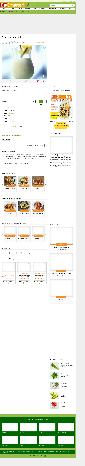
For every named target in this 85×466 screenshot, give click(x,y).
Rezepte (13, 8)
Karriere (10, 451)
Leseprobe (52, 121)
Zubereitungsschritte (8, 151)
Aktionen (63, 8)
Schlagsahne (11, 121)
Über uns (5, 451)
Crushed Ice (11, 108)
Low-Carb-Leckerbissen (61, 247)
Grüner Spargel (65, 363)
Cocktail (19, 253)
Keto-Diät (38, 188)
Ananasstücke (12, 126)
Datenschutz (34, 451)
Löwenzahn (64, 393)
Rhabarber (63, 403)
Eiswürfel (10, 124)
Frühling (5, 8)
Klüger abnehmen (39, 8)
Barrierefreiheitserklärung (58, 451)
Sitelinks (15, 451)
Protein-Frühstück (38, 213)
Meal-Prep (38, 238)
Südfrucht (5, 253)
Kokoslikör (11, 113)
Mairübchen (64, 383)
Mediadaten (68, 451)
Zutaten (4, 101)
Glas (41, 104)
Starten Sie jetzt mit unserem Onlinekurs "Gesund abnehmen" (61, 147)
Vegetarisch (31, 253)
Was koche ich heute (10, 238)
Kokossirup (11, 116)
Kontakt (20, 451)
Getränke (12, 253)
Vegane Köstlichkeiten (61, 300)
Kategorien (5, 452)
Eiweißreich (10, 213)
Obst (24, 253)
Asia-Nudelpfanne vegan (8, 277)
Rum (13, 110)
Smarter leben (52, 8)
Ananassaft (11, 118)
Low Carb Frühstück (10, 188)
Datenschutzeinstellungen (44, 451)
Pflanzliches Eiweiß (24, 213)
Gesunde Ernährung (25, 8)
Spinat (62, 373)
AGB (24, 451)
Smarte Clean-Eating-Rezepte (61, 273)
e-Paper (71, 121)
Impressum (28, 451)
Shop (70, 8)
